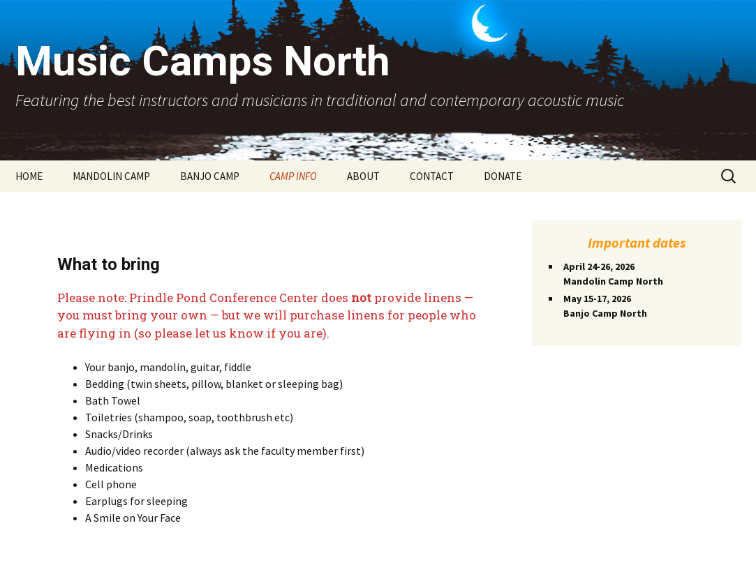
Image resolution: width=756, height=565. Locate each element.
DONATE (502, 176)
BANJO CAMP (209, 176)
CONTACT (432, 176)
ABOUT (363, 176)
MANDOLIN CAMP (111, 176)
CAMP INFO (293, 176)
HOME (29, 176)
